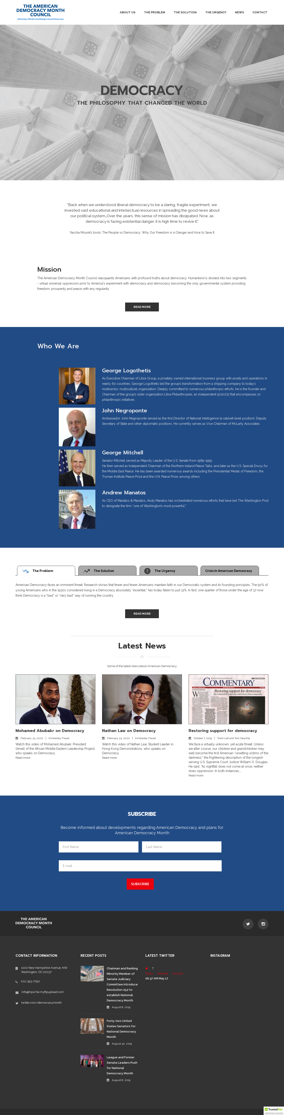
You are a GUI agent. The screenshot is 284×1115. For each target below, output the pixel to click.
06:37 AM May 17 (156, 978)
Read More (142, 307)
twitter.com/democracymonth (41, 1002)
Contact (259, 12)
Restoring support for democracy (223, 731)
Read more (23, 757)
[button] (274, 1111)
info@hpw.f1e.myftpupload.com (43, 992)
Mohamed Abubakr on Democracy (50, 731)
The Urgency (215, 12)
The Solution (185, 12)
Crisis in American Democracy (228, 571)
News (239, 12)
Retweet (162, 973)
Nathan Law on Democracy (129, 731)
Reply (149, 973)
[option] (142, 215)
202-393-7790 (30, 981)
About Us (127, 12)
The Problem (154, 12)
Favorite (177, 973)
